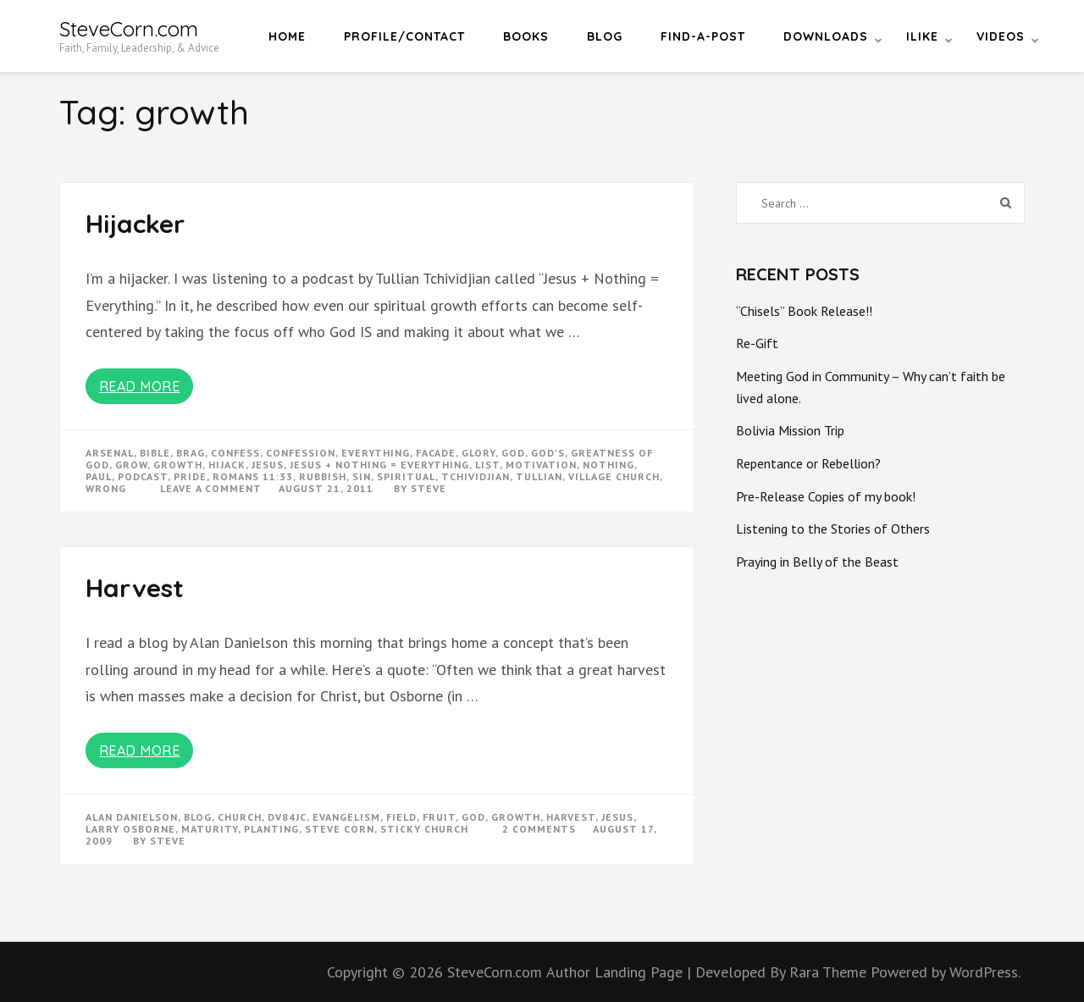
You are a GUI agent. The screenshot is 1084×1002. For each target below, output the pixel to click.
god (513, 452)
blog (198, 817)
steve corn (339, 828)
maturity (209, 828)
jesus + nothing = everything (379, 464)
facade (436, 452)
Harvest (135, 588)
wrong (106, 488)
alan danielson (132, 817)
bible (155, 452)
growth (177, 464)
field (401, 817)
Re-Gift (757, 343)
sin (361, 476)
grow (131, 464)
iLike (922, 36)
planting (271, 828)
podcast (143, 476)
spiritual (406, 476)
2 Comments (539, 828)
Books (526, 36)
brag (190, 452)
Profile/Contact (404, 36)
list (487, 464)
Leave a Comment (211, 488)
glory (478, 452)
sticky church (424, 828)
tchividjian (475, 476)
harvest (570, 817)
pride (190, 476)
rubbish (322, 476)
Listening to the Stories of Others (833, 528)
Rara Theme (830, 972)
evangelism (346, 817)
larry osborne (130, 828)
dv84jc (287, 817)
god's (548, 452)
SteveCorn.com (128, 29)
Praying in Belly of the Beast (817, 561)
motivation (541, 464)
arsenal (110, 452)
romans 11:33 (253, 476)
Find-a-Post (703, 36)
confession (300, 452)
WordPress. (984, 972)
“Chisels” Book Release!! (804, 310)
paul (99, 476)
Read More (139, 386)
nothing (608, 464)
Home (287, 36)
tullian (539, 476)
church (240, 817)
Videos (1000, 36)
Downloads (825, 36)
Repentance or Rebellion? (808, 463)
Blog (604, 36)
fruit (439, 817)
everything (375, 452)
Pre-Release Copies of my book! (825, 496)
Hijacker (135, 224)
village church (614, 476)
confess (235, 452)
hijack (227, 464)
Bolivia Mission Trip (790, 430)
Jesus (268, 464)
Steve (428, 488)
